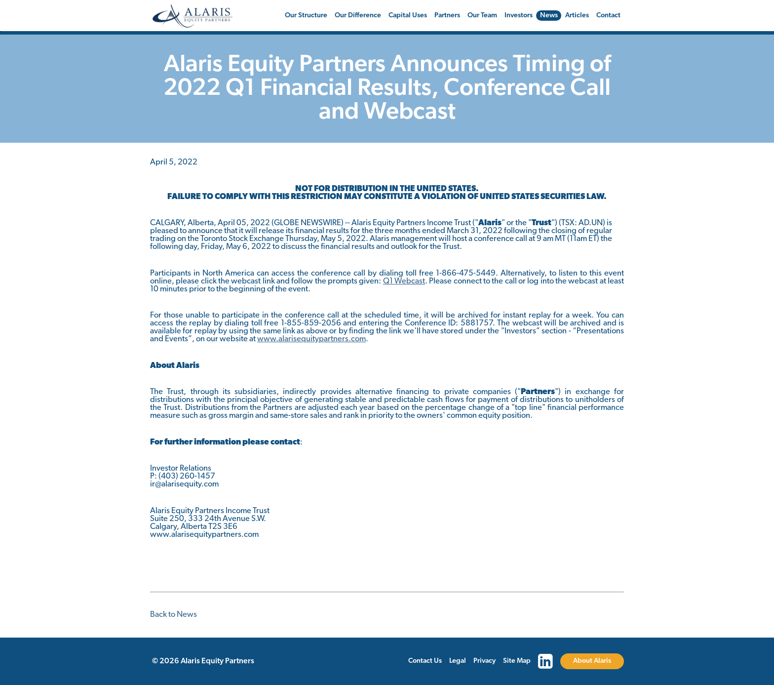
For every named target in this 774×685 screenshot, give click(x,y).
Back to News (173, 615)
